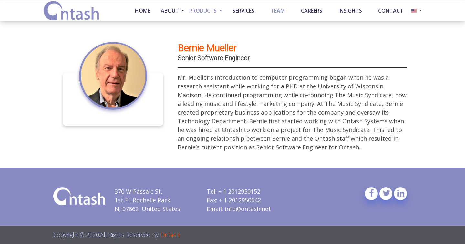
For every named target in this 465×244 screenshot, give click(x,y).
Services (243, 10)
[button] (416, 10)
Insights (350, 10)
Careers (311, 10)
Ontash (170, 235)
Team (278, 10)
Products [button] (203, 10)
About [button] (170, 10)
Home (142, 10)
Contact (390, 10)
